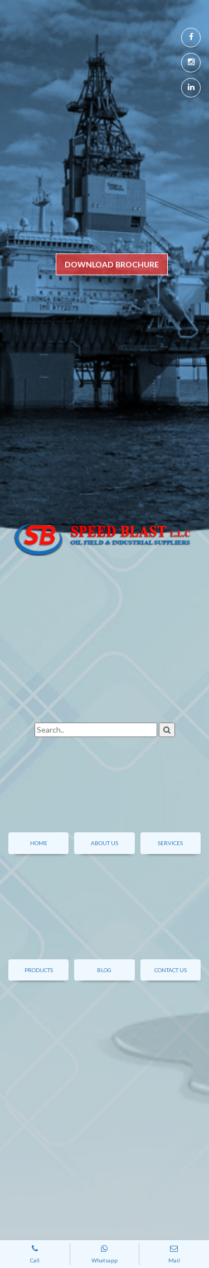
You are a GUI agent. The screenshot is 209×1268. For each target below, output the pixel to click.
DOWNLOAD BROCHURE (112, 264)
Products (39, 970)
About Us (104, 843)
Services (170, 843)
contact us (170, 970)
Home (38, 843)
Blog (104, 970)
